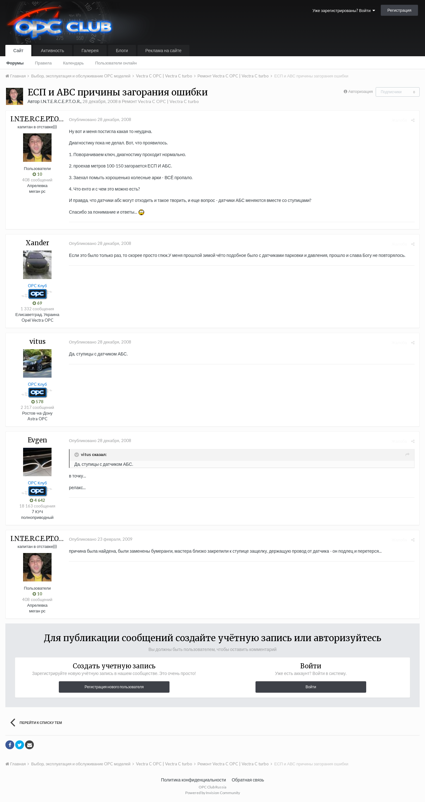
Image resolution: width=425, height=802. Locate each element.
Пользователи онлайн (116, 62)
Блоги (122, 50)
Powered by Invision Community (212, 792)
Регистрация (399, 10)
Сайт (18, 50)
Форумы (15, 62)
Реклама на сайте (163, 50)
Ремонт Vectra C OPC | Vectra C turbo (160, 101)
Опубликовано (100, 119)
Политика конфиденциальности (193, 779)
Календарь (73, 62)
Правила (43, 62)
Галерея (90, 50)
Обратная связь (248, 779)
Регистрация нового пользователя (114, 686)
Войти (310, 686)
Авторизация (360, 91)
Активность (52, 50)
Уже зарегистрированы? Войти (343, 10)
